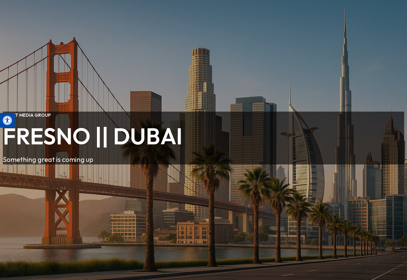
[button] (7, 120)
